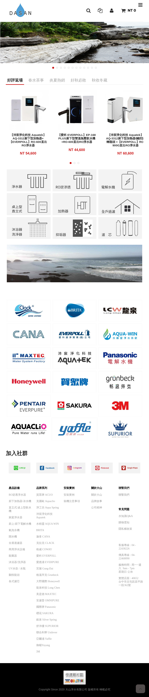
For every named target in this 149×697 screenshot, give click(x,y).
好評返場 (15, 80)
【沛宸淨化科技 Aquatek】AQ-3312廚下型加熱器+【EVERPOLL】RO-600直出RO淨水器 (28, 140)
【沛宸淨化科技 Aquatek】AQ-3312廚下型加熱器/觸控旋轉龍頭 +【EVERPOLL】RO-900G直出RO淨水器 (125, 140)
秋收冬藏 (99, 80)
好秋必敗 (78, 80)
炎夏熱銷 (57, 80)
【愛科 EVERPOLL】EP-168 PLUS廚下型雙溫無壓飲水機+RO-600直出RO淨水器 (77, 138)
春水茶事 (36, 80)
